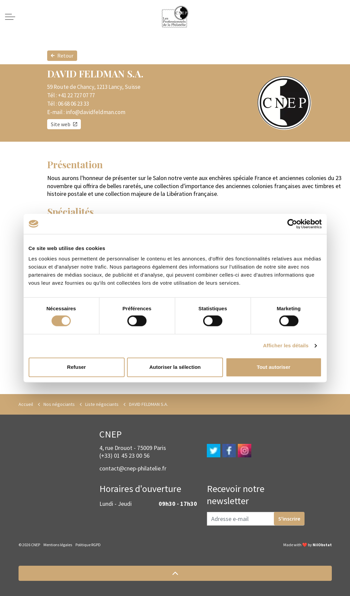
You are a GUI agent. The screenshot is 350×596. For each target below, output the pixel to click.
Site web (64, 124)
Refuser (76, 367)
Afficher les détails (286, 346)
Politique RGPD (88, 544)
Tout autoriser (273, 367)
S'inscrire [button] (289, 518)
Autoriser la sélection (175, 367)
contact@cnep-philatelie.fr (132, 468)
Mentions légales (57, 544)
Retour (62, 56)
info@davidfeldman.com (95, 112)
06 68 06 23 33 (73, 103)
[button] (175, 573)
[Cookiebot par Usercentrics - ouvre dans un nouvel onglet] (292, 224)
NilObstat (322, 544)
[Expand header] (10, 17)
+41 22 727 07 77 (76, 95)
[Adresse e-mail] (256, 519)
